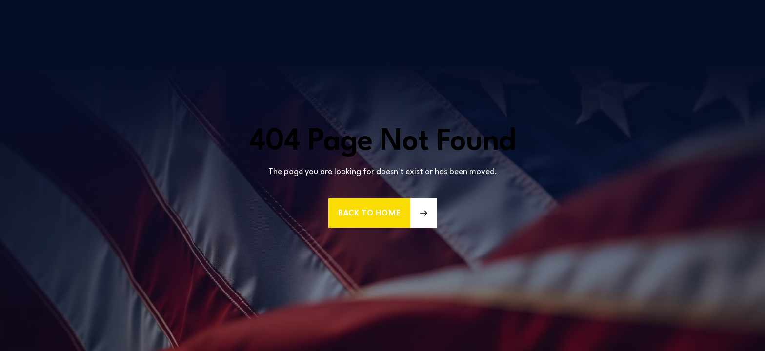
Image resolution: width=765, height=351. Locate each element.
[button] (382, 213)
